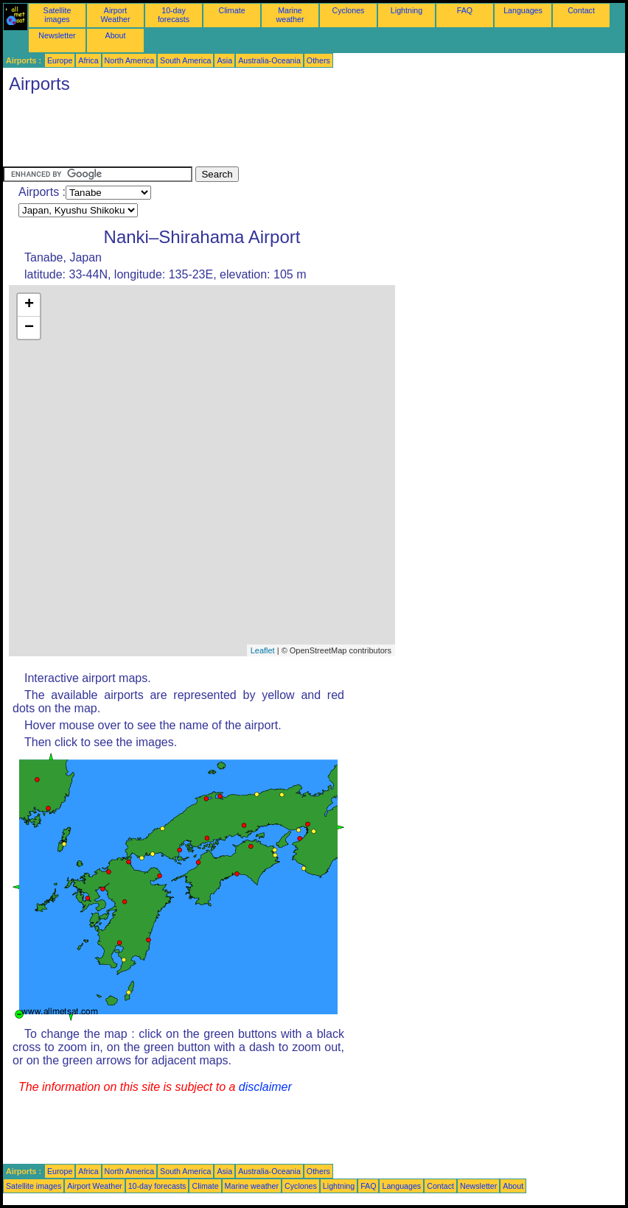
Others (318, 60)
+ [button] (29, 305)
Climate (231, 10)
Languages (522, 10)
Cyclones (348, 10)
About (115, 35)
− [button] (29, 328)
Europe (59, 60)
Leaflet (263, 650)
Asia (224, 60)
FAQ (464, 10)
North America (130, 60)
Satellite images (57, 15)
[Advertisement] (271, 133)
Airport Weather (115, 15)
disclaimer (265, 1087)
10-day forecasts (173, 15)
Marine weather (290, 15)
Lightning (406, 10)
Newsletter (56, 35)
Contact (581, 10)
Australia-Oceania (269, 60)
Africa (88, 60)
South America (185, 60)
